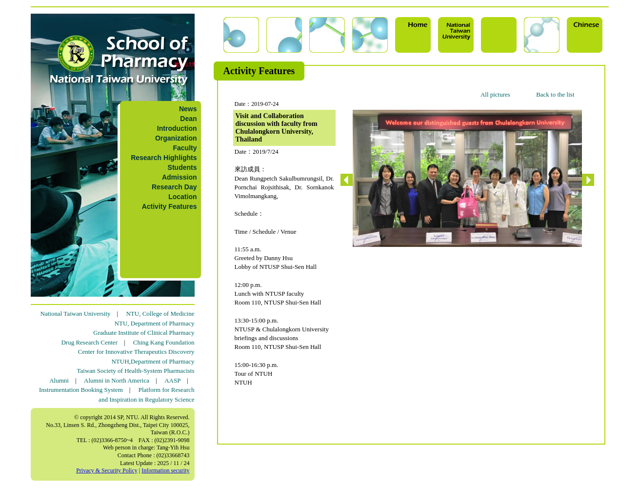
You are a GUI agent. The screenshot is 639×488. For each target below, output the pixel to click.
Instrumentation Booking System (81, 389)
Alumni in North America (116, 380)
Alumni (59, 380)
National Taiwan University (75, 313)
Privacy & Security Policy (107, 470)
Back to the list (555, 94)
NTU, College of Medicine (160, 313)
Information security (165, 470)
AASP (172, 380)
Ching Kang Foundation (164, 342)
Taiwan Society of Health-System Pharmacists (136, 370)
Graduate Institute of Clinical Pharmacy (143, 332)
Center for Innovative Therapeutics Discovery (136, 351)
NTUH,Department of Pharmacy (152, 361)
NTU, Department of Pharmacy (155, 323)
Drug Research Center (89, 342)
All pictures (495, 94)
